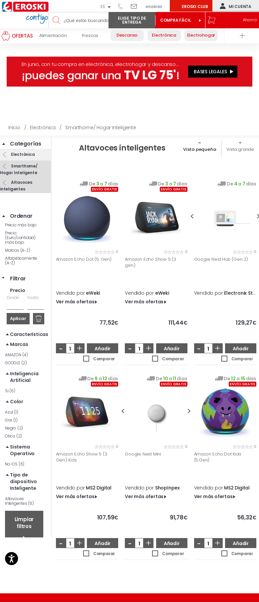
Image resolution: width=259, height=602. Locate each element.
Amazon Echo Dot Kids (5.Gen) (217, 457)
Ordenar (21, 216)
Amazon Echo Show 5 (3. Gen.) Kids (82, 457)
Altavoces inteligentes (16, 185)
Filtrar (18, 278)
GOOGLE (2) (16, 363)
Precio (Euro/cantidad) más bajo (20, 237)
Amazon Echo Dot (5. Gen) (84, 259)
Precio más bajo (21, 225)
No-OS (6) (14, 464)
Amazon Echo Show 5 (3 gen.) (150, 262)
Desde (13, 297)
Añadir (103, 348)
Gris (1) (11, 420)
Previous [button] (192, 216)
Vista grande (240, 149)
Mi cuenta (234, 6)
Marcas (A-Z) (17, 250)
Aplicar (18, 318)
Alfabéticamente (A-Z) (21, 260)
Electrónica (22, 154)
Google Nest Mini (143, 454)
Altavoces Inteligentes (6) (19, 501)
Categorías (25, 144)
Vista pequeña (199, 149)
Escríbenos (136, 6)
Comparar (104, 359)
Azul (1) (11, 412)
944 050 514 (123, 6)
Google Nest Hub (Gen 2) (221, 259)
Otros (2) (13, 436)
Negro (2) (14, 428)
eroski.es (154, 6)
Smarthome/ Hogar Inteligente (19, 169)
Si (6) (10, 391)
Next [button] (189, 411)
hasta (33, 297)
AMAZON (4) (16, 355)
